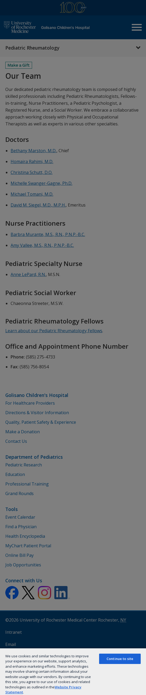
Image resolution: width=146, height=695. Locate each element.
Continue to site (120, 658)
